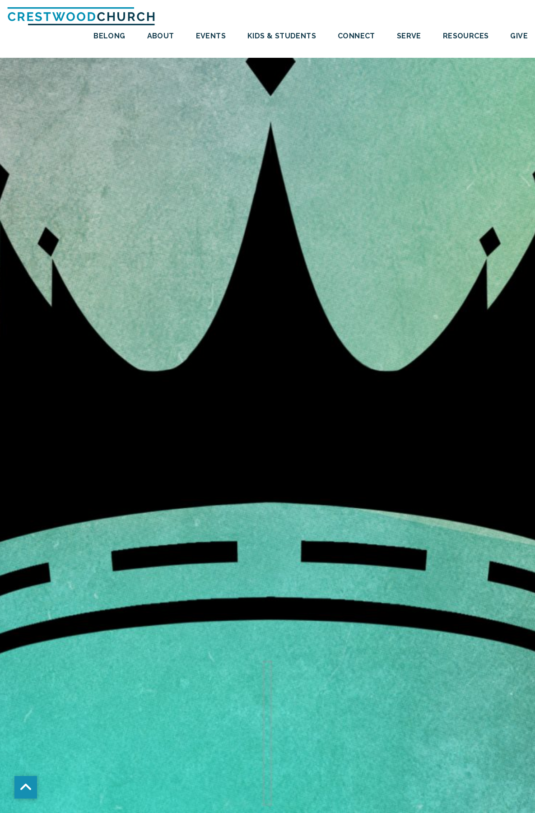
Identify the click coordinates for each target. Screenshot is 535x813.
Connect (356, 36)
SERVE (409, 36)
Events (211, 36)
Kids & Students (281, 36)
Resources (466, 36)
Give (519, 36)
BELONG (109, 36)
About (160, 36)
